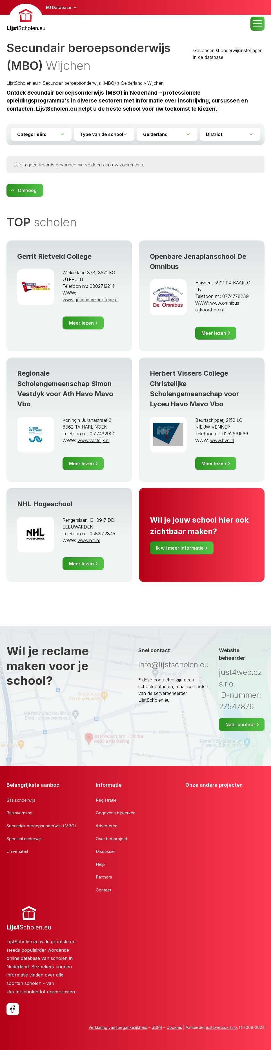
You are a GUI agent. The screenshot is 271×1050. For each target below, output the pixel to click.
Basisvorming (19, 812)
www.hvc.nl (222, 440)
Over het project (111, 838)
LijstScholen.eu (22, 83)
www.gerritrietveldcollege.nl (90, 299)
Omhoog (27, 190)
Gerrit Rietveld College (54, 256)
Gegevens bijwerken (116, 812)
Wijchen (155, 83)
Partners (104, 877)
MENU (257, 24)
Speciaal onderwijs (24, 838)
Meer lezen (81, 323)
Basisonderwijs (20, 800)
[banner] (25, 18)
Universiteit (17, 851)
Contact (103, 890)
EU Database (58, 7)
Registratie (106, 800)
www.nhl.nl (88, 540)
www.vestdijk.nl (93, 440)
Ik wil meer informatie (180, 548)
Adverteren (106, 825)
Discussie (105, 851)
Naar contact (240, 724)
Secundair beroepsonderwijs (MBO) (79, 83)
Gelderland (132, 83)
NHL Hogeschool (44, 504)
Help (100, 864)
